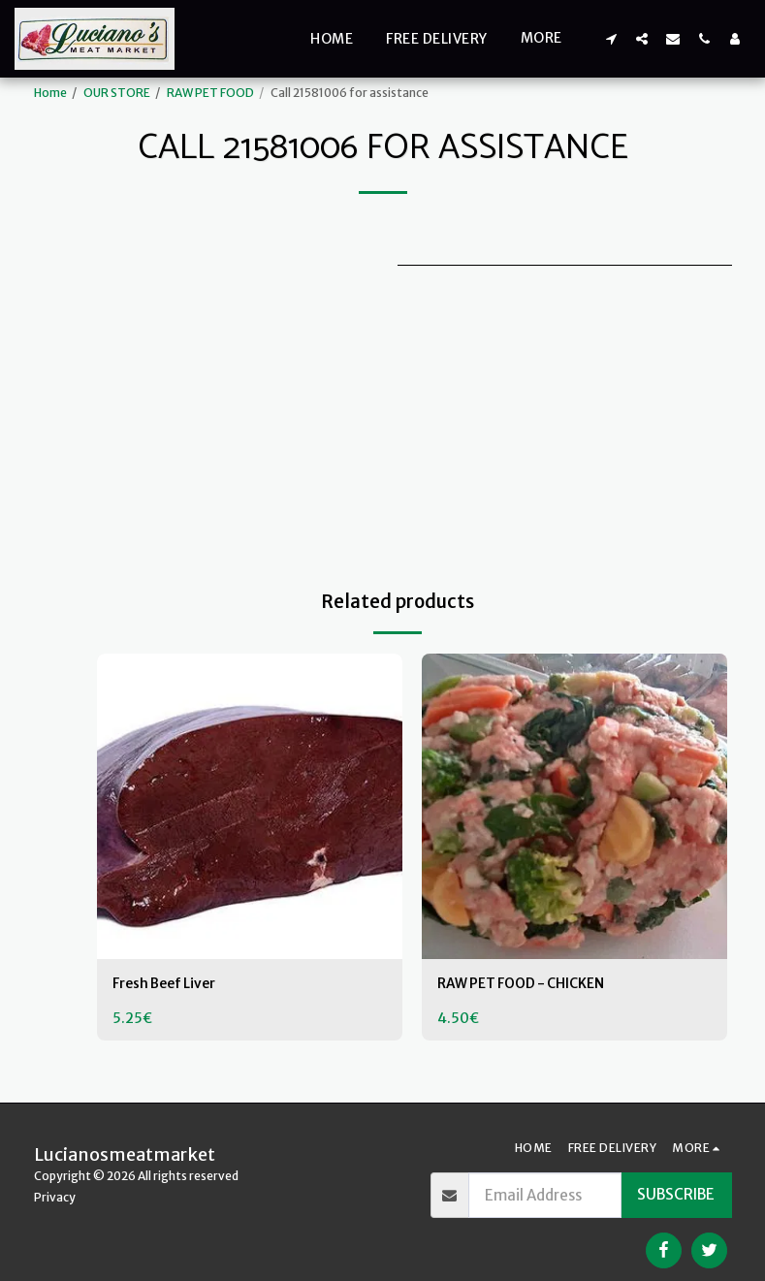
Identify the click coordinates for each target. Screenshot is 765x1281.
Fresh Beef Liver (169, 985)
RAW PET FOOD (210, 92)
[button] (610, 38)
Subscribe (676, 1194)
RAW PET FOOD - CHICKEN (529, 985)
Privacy (55, 1197)
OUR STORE (116, 92)
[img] (249, 806)
